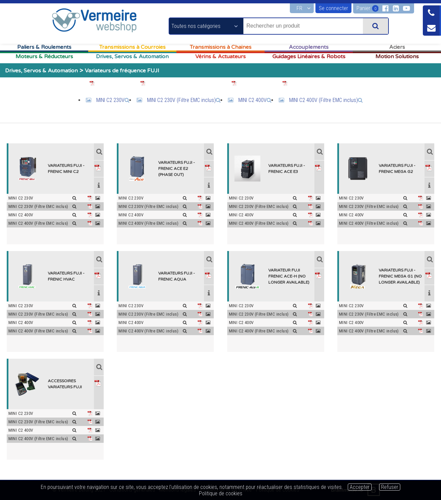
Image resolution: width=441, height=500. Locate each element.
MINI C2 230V (112, 100)
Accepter (360, 487)
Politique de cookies (220, 493)
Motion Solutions (397, 56)
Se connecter (333, 8)
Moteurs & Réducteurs (44, 56)
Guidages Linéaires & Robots (308, 56)
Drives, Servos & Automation (132, 56)
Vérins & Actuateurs (220, 56)
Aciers (397, 47)
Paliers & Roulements (44, 47)
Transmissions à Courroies (132, 47)
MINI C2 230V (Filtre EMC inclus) (183, 100)
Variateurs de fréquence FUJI (122, 70)
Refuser (389, 487)
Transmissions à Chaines (220, 47)
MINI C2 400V (254, 100)
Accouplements (309, 47)
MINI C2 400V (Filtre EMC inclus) (326, 100)
